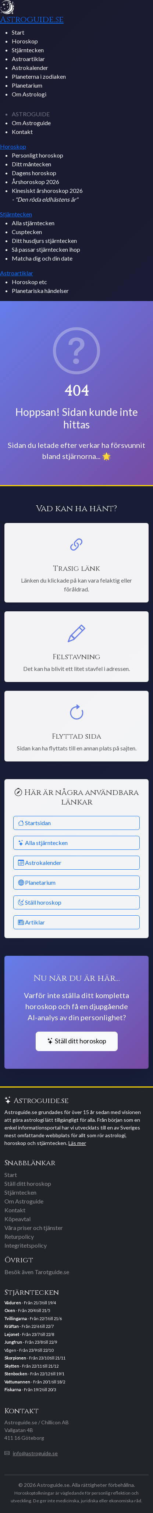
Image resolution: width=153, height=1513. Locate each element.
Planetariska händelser (40, 290)
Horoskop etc (29, 281)
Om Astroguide (31, 122)
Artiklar (31, 922)
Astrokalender (30, 67)
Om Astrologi (29, 94)
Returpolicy (19, 1236)
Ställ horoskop (39, 902)
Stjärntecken (28, 49)
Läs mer (77, 1143)
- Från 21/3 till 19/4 (30, 1302)
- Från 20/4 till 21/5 (27, 1310)
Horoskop (25, 41)
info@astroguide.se (35, 1453)
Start (18, 32)
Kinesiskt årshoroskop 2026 (47, 195)
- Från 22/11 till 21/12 (31, 1366)
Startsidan (34, 822)
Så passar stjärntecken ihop (46, 249)
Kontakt (22, 131)
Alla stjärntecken (33, 222)
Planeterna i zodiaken (39, 76)
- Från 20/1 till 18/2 (34, 1381)
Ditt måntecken (31, 163)
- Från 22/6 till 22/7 (29, 1326)
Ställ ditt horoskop (76, 1041)
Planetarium (27, 85)
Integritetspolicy (25, 1245)
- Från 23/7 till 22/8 (29, 1334)
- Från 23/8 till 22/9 (30, 1342)
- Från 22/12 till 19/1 (34, 1373)
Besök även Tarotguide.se (36, 1271)
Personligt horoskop (37, 155)
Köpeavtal (17, 1218)
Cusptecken (27, 231)
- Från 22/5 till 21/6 (33, 1318)
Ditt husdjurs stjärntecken (44, 240)
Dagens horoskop (34, 172)
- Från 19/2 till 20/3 (30, 1389)
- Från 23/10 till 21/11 (34, 1357)
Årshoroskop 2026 (35, 181)
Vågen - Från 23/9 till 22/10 (28, 1350)
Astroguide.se (32, 19)
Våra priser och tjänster (33, 1227)
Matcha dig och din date (42, 258)
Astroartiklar (28, 58)
